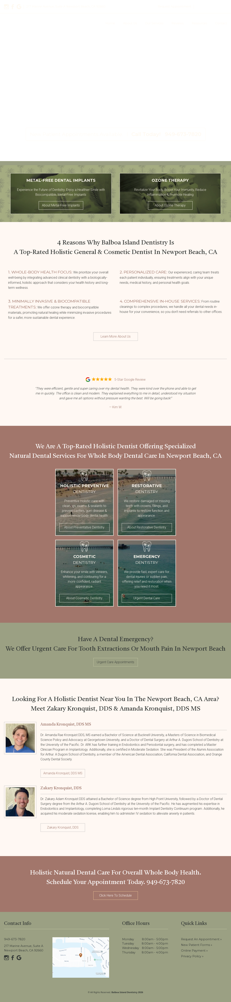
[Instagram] (6, 6)
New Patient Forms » (196, 945)
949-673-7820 (211, 6)
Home (110, 23)
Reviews (177, 23)
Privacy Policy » (192, 956)
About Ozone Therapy (170, 205)
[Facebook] (12, 6)
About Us (130, 23)
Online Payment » (194, 950)
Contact (221, 23)
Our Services (154, 23)
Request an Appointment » (201, 939)
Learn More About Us (116, 336)
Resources (199, 23)
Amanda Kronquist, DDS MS (62, 773)
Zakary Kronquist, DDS (63, 827)
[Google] (19, 6)
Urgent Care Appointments (115, 662)
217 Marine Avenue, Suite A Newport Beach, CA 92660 (23, 948)
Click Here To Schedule (115, 895)
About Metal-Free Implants (61, 205)
